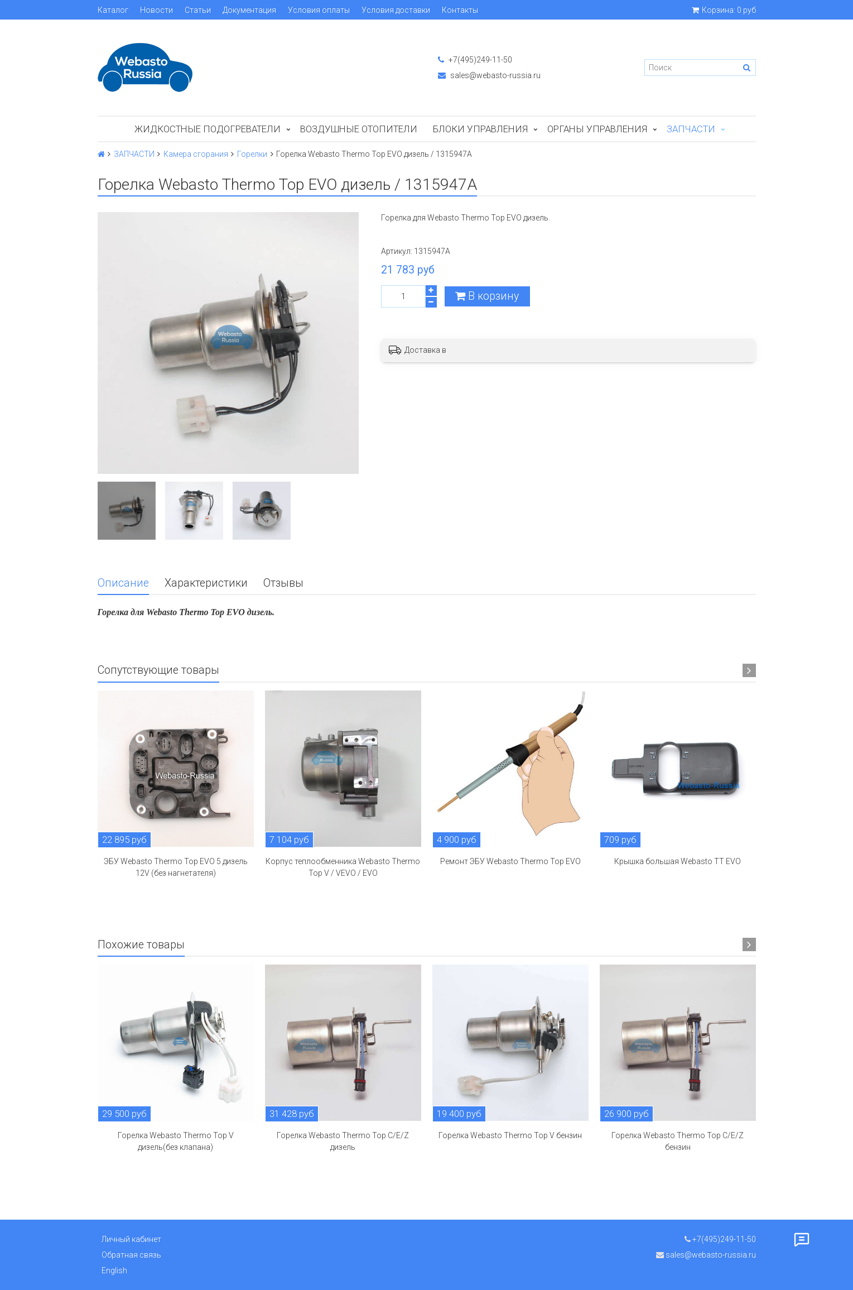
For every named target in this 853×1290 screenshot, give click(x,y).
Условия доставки (396, 10)
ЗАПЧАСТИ (691, 129)
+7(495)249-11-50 (475, 60)
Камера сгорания (195, 154)
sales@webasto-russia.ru (489, 75)
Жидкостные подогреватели (207, 129)
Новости (156, 10)
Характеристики (206, 583)
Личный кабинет (131, 1239)
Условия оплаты (319, 10)
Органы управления (597, 129)
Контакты (460, 10)
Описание (123, 583)
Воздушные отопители (358, 129)
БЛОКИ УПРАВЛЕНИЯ (480, 129)
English (114, 1270)
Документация (249, 10)
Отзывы (283, 583)
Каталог (113, 10)
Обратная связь (131, 1254)
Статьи (198, 10)
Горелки (252, 154)
